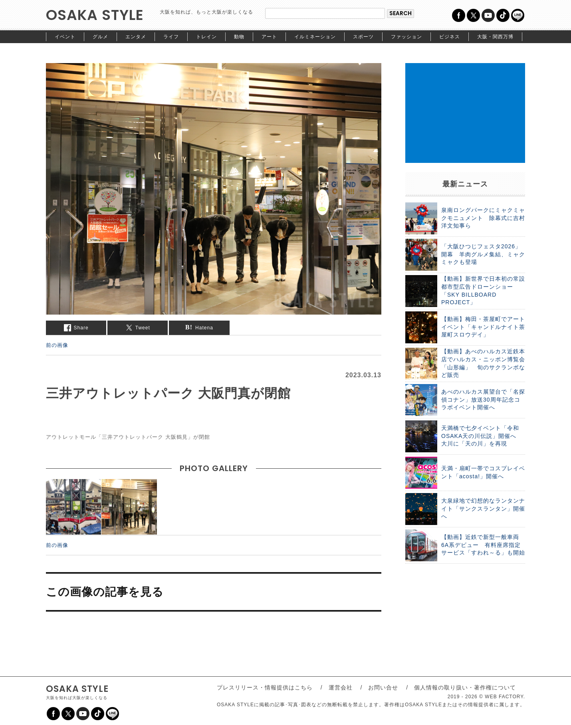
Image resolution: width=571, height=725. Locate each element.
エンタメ (135, 37)
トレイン (206, 37)
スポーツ (363, 37)
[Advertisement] (465, 113)
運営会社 (341, 687)
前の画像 (57, 345)
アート (269, 37)
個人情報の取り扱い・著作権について (465, 687)
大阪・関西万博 (495, 37)
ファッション (406, 37)
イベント (65, 37)
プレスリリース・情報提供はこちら (265, 687)
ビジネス (449, 37)
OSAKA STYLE (95, 15)
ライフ (171, 37)
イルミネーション (315, 37)
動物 (239, 37)
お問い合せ (383, 687)
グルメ (100, 37)
